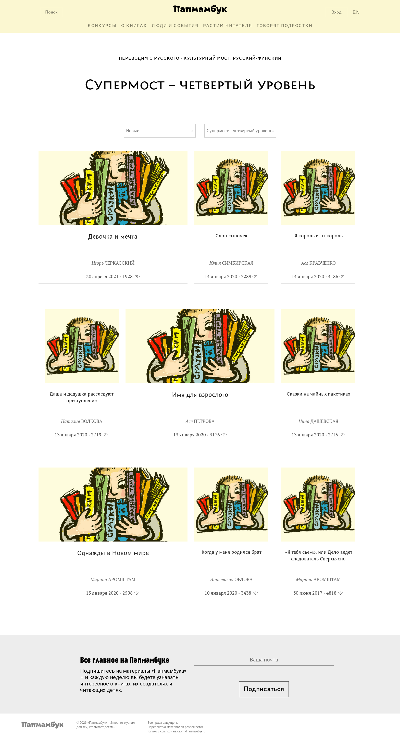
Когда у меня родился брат (231, 552)
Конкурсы (102, 25)
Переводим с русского (149, 58)
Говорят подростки (284, 25)
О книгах (134, 25)
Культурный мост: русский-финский (232, 58)
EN (356, 12)
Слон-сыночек (231, 236)
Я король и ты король (318, 236)
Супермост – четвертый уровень (239, 130)
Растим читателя (227, 25)
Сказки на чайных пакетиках (318, 394)
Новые (132, 130)
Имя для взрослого (200, 395)
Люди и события (175, 25)
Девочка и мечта (113, 237)
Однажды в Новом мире (113, 553)
